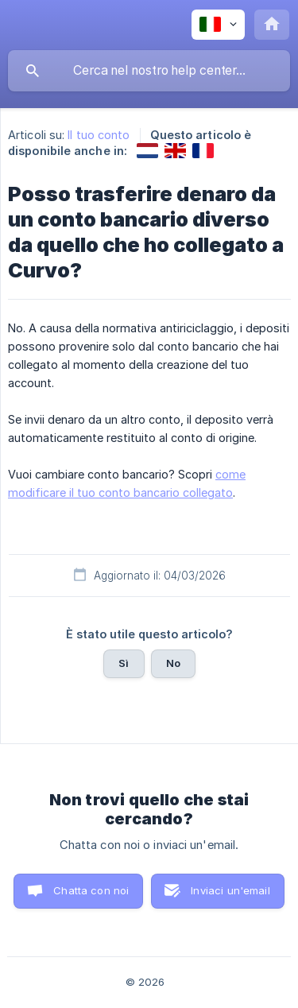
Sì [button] (123, 663)
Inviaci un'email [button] (230, 890)
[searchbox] (149, 70)
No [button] (173, 663)
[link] (147, 150)
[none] (218, 25)
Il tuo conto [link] (99, 135)
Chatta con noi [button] (91, 890)
